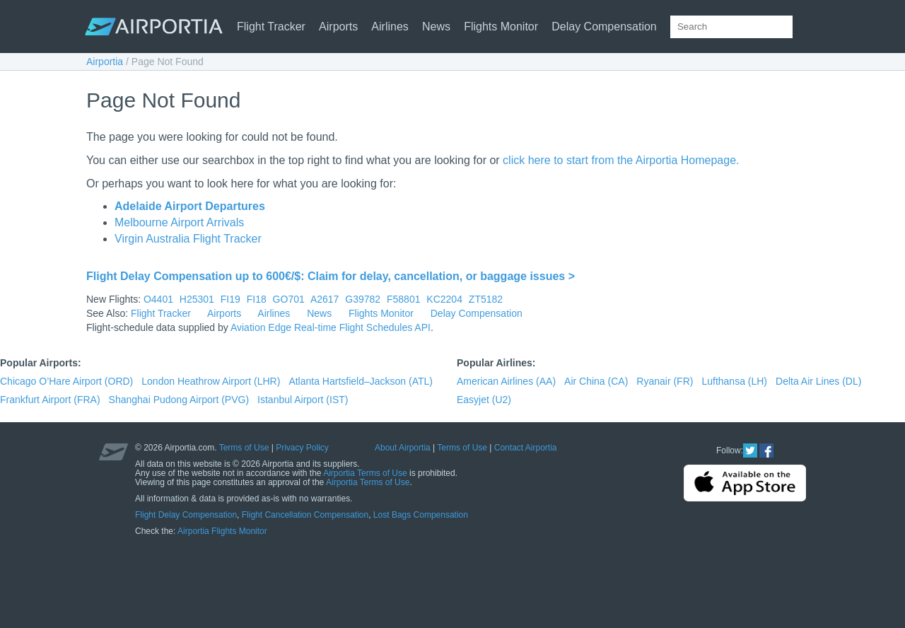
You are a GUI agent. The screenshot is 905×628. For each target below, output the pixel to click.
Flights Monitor (501, 27)
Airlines (389, 27)
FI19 (230, 299)
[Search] (810, 27)
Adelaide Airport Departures (190, 206)
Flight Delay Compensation (186, 515)
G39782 (362, 299)
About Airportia (403, 448)
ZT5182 (486, 299)
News (436, 27)
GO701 (289, 299)
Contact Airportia (525, 448)
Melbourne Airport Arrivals (179, 222)
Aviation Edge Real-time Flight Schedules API (330, 327)
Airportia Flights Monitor (222, 531)
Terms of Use (244, 448)
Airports (338, 27)
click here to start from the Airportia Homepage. (621, 160)
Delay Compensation (604, 27)
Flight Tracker (271, 27)
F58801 (403, 299)
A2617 (324, 299)
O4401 (158, 299)
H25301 (197, 299)
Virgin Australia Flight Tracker (188, 239)
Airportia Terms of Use (365, 473)
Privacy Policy (302, 448)
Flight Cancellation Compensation (305, 515)
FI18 (257, 299)
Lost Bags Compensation (420, 515)
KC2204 (444, 299)
